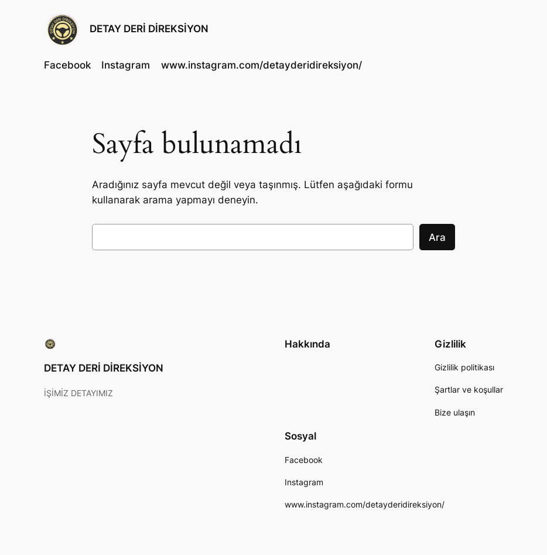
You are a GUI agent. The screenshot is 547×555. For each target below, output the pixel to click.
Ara (437, 237)
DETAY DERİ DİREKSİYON (149, 28)
